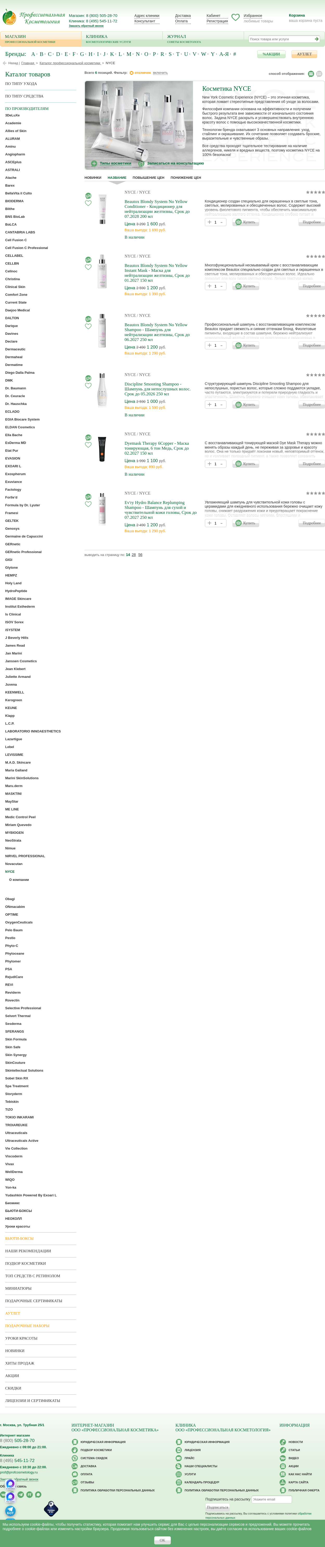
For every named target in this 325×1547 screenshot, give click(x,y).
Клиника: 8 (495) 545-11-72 (93, 21)
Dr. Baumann (15, 388)
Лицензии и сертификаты (32, 1401)
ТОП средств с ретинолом (32, 1276)
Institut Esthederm (20, 606)
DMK (9, 380)
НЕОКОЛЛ (13, 1219)
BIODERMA (14, 201)
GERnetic (13, 544)
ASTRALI (12, 170)
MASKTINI (13, 794)
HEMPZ (11, 575)
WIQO (10, 1180)
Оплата (181, 21)
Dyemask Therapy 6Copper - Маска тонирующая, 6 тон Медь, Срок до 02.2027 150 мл (157, 448)
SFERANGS (14, 1031)
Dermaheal (13, 357)
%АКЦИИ (271, 54)
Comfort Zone (16, 295)
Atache (10, 178)
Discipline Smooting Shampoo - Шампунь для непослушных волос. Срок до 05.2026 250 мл (158, 389)
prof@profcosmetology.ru (19, 1472)
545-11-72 (17, 1460)
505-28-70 (17, 1440)
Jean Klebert (15, 669)
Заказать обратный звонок (86, 25)
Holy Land (13, 583)
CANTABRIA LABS (20, 232)
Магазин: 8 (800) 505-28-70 (93, 15)
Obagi (10, 899)
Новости (296, 1442)
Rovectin (12, 1000)
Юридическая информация (103, 1442)
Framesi (11, 513)
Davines (11, 334)
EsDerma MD (15, 443)
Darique (11, 326)
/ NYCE (144, 192)
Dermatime (14, 365)
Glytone (11, 567)
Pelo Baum (14, 930)
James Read (15, 645)
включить (160, 73)
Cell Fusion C (16, 240)
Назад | (14, 63)
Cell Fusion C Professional (26, 248)
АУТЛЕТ (304, 54)
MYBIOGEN (14, 833)
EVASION (12, 458)
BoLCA (11, 224)
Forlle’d (11, 497)
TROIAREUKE (16, 1125)
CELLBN (12, 263)
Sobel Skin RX (16, 1078)
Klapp (10, 716)
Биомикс (12, 1203)
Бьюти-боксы (19, 1238)
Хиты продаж (19, 1363)
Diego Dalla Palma (20, 373)
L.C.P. (9, 723)
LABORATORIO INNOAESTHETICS (33, 731)
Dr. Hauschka (16, 404)
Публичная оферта (304, 1490)
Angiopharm (15, 154)
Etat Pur (11, 451)
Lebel (9, 747)
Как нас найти (300, 1474)
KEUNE (11, 708)
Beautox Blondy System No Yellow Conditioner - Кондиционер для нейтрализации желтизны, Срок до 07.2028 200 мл (157, 209)
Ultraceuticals (16, 1133)
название (117, 178)
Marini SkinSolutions (22, 778)
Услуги (190, 1474)
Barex (10, 185)
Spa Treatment (17, 1086)
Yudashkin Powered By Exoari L (31, 1195)
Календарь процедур (202, 1482)
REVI (9, 985)
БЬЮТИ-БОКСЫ (18, 1211)
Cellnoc (11, 271)
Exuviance (13, 482)
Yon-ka (10, 1187)
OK (162, 1540)
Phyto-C (11, 946)
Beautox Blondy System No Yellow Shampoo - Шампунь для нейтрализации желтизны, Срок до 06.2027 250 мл (157, 332)
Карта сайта (298, 1482)
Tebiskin (12, 1102)
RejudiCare (14, 977)
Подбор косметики (25, 1263)
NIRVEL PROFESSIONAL (25, 856)
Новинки (92, 178)
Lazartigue (13, 739)
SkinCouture (15, 1063)
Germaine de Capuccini (24, 536)
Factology (13, 489)
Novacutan (13, 864)
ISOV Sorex (14, 622)
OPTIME (11, 914)
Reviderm (13, 992)
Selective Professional (23, 1008)
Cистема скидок (94, 1458)
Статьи (294, 1450)
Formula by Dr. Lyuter (22, 505)
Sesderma (13, 1024)
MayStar (11, 801)
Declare (11, 341)
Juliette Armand (18, 677)
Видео (294, 1458)
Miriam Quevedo (18, 825)
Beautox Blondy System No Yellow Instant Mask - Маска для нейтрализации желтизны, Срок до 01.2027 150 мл (157, 273)
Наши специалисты (201, 1466)
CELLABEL (14, 256)
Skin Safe (13, 1047)
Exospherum (15, 474)
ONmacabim (15, 907)
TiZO (9, 1109)
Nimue (10, 848)
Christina (12, 279)
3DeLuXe (12, 115)
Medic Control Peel (20, 817)
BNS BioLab (15, 217)
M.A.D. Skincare (18, 762)
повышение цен (148, 178)
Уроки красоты (17, 1226)
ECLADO (12, 412)
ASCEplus (13, 162)
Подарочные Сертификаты (33, 1301)
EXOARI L (13, 466)
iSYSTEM (12, 630)
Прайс (189, 1458)
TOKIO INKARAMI (19, 1117)
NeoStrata (13, 840)
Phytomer (13, 961)
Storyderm (13, 1094)
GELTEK (12, 521)
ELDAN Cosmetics (20, 427)
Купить (249, 222)
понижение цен (186, 178)
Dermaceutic (15, 349)
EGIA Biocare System (22, 419)
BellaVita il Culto (18, 193)
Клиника (122, 39)
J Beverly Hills (16, 638)
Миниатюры (18, 1288)
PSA (8, 969)
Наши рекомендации (28, 1251)
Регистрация (217, 21)
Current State (16, 302)
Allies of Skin (16, 131)
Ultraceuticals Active (21, 1141)
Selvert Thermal (18, 1016)
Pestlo (10, 938)
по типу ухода (21, 84)
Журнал (203, 39)
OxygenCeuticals (19, 922)
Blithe (10, 209)
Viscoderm (13, 1156)
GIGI (8, 560)
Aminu (10, 146)
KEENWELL (14, 692)
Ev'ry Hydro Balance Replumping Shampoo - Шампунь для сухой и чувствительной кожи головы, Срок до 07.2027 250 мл (161, 510)
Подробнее (312, 222)
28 (134, 555)
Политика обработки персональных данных (118, 1490)
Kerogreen (13, 700)
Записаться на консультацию (175, 163)
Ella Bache (13, 435)
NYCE (131, 192)
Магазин (41, 39)
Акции (12, 1376)
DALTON (12, 318)
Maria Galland (16, 770)
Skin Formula (16, 1039)
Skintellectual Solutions (24, 1070)
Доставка (183, 16)
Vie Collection (16, 1148)
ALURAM (12, 139)
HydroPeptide (16, 591)
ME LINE (12, 809)
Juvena (11, 684)
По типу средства (24, 96)
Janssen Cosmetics (21, 661)
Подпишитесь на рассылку (227, 1499)
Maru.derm (13, 786)
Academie (13, 123)
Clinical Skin (15, 287)
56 (140, 555)
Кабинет (213, 16)
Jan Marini (13, 653)
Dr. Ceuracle (15, 396)
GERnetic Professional (23, 552)
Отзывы (87, 1482)
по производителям (27, 109)
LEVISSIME (14, 755)
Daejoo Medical (17, 310)
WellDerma (14, 1172)
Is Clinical (13, 614)
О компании (19, 880)
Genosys (12, 528)
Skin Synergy (16, 1055)
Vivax (9, 1164)
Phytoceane (14, 953)
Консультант (144, 21)
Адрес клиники (146, 16)
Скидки (13, 1388)
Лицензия (193, 1450)
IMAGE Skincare (18, 599)
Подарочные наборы (27, 1326)
